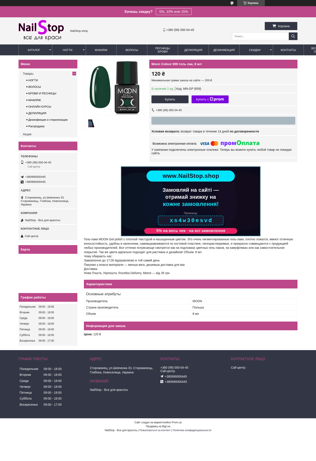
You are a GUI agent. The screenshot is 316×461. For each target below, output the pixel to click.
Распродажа (36, 126)
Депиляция (193, 50)
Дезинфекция (224, 50)
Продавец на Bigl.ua (158, 426)
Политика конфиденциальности (192, 430)
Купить (170, 99)
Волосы (132, 50)
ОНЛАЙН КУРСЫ (39, 106)
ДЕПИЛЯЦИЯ (37, 113)
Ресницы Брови (162, 50)
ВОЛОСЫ (34, 86)
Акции (27, 134)
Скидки (254, 50)
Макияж (101, 50)
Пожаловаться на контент (154, 430)
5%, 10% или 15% (173, 12)
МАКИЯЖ (34, 100)
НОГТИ (33, 80)
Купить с (210, 99)
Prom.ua (177, 422)
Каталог (34, 50)
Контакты (288, 50)
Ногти (67, 50)
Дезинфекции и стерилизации (48, 119)
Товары (28, 73)
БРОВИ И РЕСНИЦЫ (42, 93)
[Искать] (293, 36)
